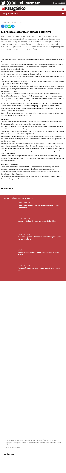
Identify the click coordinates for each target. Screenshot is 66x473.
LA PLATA (20, 250)
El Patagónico (5, 22)
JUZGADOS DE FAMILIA (24, 203)
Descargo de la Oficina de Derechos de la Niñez (37, 221)
